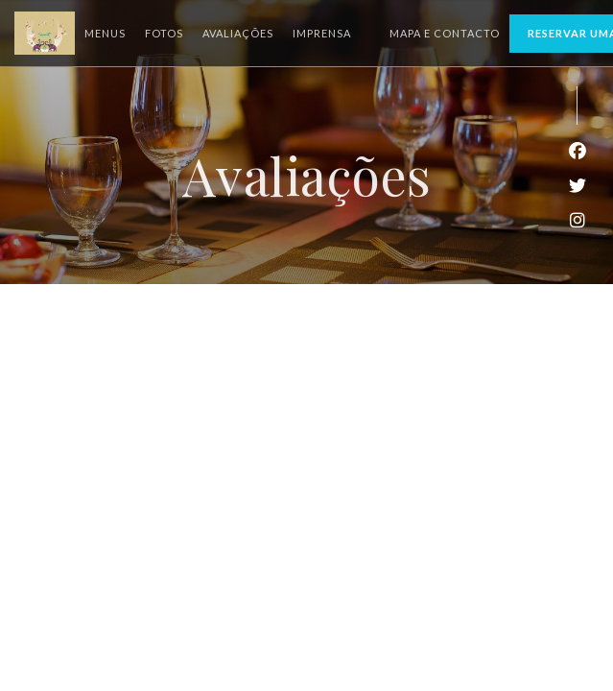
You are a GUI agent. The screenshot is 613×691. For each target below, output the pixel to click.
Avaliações (237, 33)
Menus (105, 33)
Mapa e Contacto (444, 33)
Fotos (164, 33)
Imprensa (322, 33)
